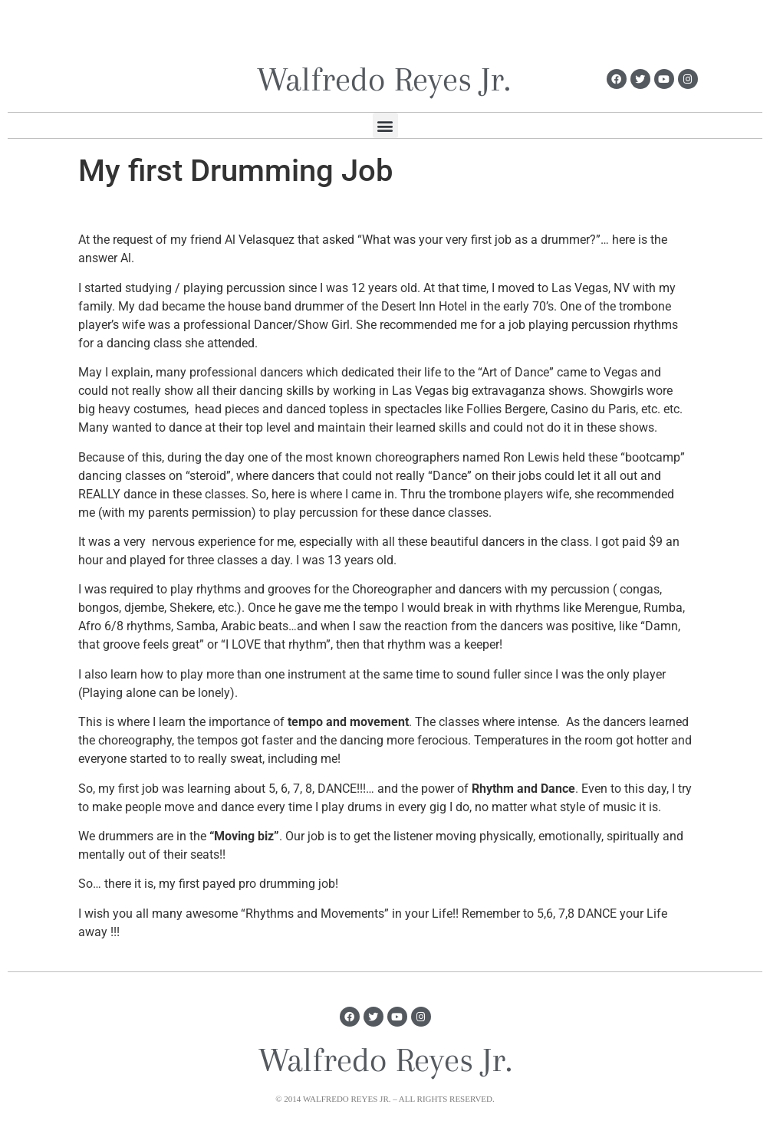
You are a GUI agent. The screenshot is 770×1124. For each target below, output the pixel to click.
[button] (385, 125)
